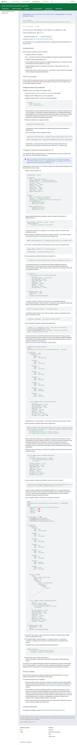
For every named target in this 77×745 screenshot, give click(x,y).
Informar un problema (30, 36)
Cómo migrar (58, 8)
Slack (50, 734)
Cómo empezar (25, 1)
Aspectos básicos (16, 8)
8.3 (47, 39)
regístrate (31, 15)
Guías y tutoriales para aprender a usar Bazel (15, 6)
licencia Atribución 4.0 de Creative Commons (60, 716)
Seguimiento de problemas (54, 732)
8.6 (41, 39)
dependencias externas (66, 693)
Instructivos (37, 26)
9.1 (34, 39)
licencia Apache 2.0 (35, 718)
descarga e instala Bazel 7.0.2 (42, 93)
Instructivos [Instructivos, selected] (48, 8)
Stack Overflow (52, 736)
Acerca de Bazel (15, 1)
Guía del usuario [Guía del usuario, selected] (36, 1)
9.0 (36, 39)
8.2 (50, 39)
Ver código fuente (46, 36)
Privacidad (29, 742)
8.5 (43, 39)
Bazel (24, 26)
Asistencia (51, 729)
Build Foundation (26, 14)
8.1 (52, 39)
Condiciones (22, 742)
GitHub (72, 1)
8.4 (45, 39)
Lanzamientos (5, 8)
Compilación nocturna (28, 39)
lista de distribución (60, 14)
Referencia (45, 1)
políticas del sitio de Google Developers (65, 718)
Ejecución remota (37, 8)
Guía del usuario (30, 26)
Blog (21, 729)
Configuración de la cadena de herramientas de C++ (52, 710)
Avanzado (27, 8)
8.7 (39, 39)
